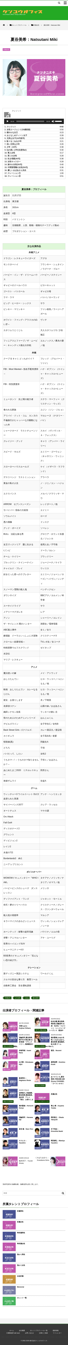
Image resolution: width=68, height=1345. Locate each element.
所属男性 (6, 1114)
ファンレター (57, 1333)
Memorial (20, 1287)
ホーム (11, 1330)
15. (16, 167)
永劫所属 (20, 1276)
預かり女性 (6, 1031)
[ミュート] (53, 121)
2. (17, 129)
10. (10, 153)
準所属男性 (21, 1233)
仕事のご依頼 (43, 1333)
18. (13, 176)
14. (13, 164)
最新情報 (56, 1330)
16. (15, 170)
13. (13, 161)
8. (11, 147)
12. (12, 159)
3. (11, 132)
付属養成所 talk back (13, 1333)
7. (12, 144)
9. (16, 150)
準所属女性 (21, 1244)
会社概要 (22, 1330)
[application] (34, 121)
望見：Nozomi (56, 1052)
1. (10, 127)
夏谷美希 (36, 998)
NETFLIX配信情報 (40, 1031)
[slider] (30, 121)
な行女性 (17, 998)
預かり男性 (38, 1071)
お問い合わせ (29, 1333)
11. (11, 156)
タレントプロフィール (42, 1103)
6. (13, 141)
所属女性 (6, 49)
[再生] (7, 121)
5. (15, 138)
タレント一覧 (22, 1298)
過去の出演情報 (8, 1047)
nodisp (26, 998)
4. (16, 135)
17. (13, 173)
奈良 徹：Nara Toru (26, 1131)
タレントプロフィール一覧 (39, 1330)
